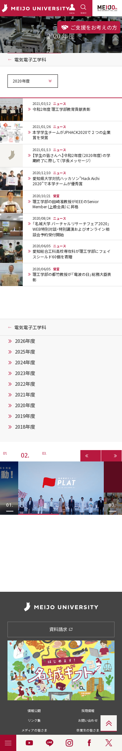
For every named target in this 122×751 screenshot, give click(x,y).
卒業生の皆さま (87, 730)
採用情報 (87, 710)
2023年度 (25, 373)
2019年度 (25, 416)
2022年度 (25, 383)
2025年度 (25, 351)
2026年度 (25, 340)
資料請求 (61, 629)
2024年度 (25, 362)
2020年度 (25, 405)
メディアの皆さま (34, 730)
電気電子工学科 (30, 59)
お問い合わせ (88, 720)
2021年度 (25, 394)
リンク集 (34, 720)
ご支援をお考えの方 (89, 27)
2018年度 (25, 426)
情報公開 (34, 710)
